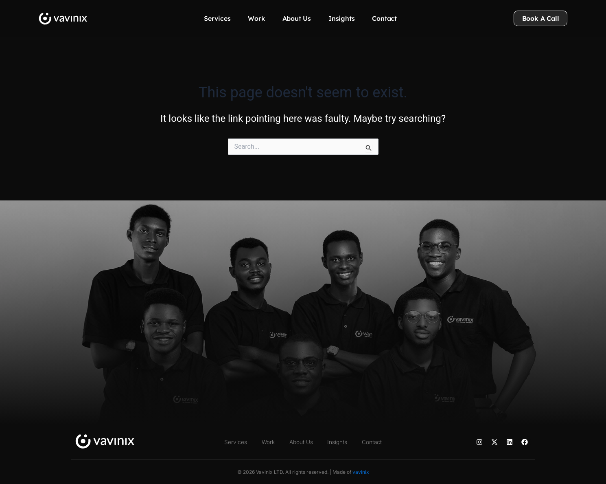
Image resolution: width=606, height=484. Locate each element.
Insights (341, 18)
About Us (296, 18)
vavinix (360, 472)
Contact (384, 18)
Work (256, 18)
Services (217, 18)
